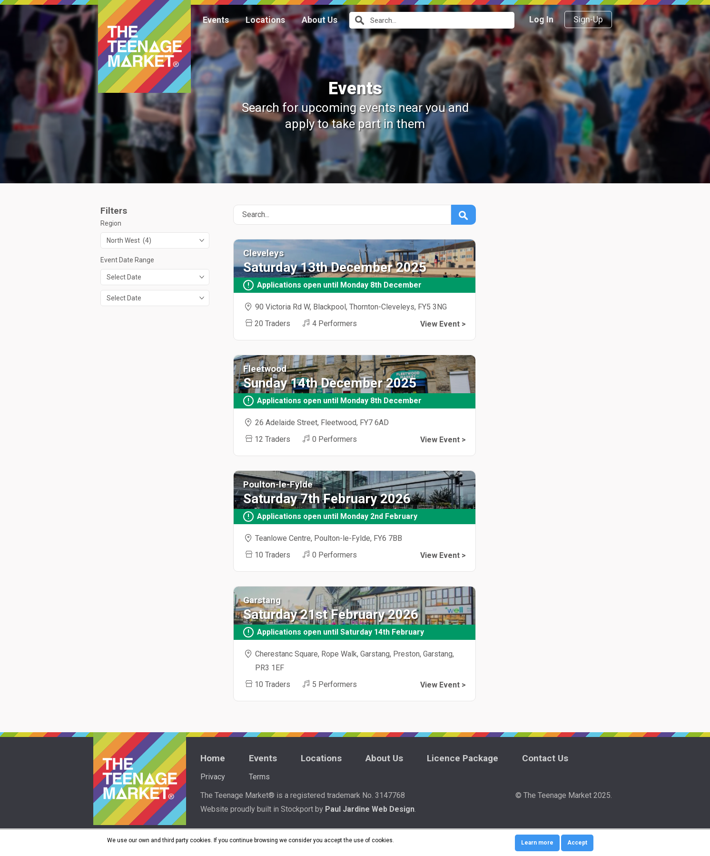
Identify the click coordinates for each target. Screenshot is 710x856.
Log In (541, 19)
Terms (259, 776)
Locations (265, 20)
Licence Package (462, 758)
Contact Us (545, 758)
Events (216, 20)
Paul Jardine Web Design (369, 809)
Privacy (212, 776)
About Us (319, 20)
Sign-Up (588, 19)
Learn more (537, 842)
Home (212, 758)
